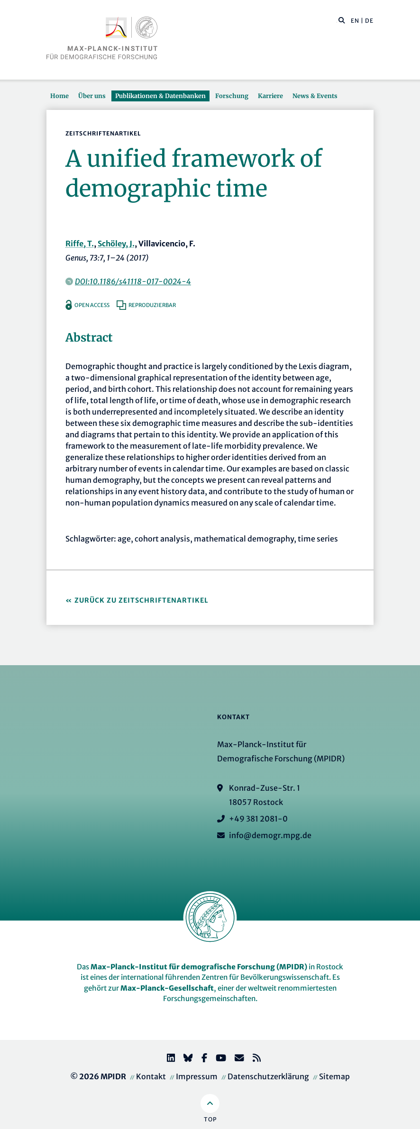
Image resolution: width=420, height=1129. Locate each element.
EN (355, 20)
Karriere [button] (270, 95)
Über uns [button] (92, 95)
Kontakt (151, 1076)
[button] (341, 20)
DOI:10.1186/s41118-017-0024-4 (133, 281)
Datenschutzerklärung (268, 1076)
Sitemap (334, 1076)
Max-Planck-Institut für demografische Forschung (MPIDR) (199, 966)
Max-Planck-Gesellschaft (167, 988)
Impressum (197, 1076)
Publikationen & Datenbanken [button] (160, 95)
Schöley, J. (116, 243)
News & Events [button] (315, 95)
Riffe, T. (79, 243)
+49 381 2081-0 (258, 818)
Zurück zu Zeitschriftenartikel (141, 600)
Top (210, 1119)
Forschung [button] (231, 95)
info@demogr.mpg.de (270, 835)
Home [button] (59, 95)
